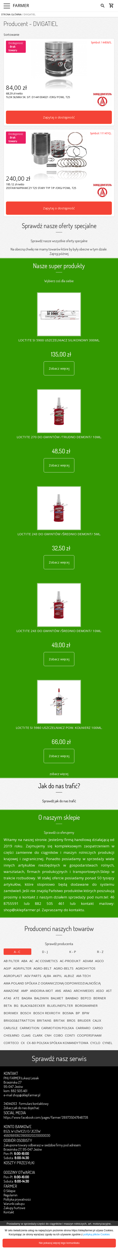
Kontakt (9, 1212)
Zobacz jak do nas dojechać (21, 1108)
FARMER (21, 5)
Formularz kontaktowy (34, 1103)
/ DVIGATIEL (29, 14)
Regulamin (10, 1195)
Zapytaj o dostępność (59, 117)
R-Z (100, 952)
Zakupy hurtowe (14, 1208)
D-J (45, 952)
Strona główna (11, 14)
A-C (17, 952)
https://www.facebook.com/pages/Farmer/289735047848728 (46, 1117)
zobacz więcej (59, 773)
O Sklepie (9, 1191)
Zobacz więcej (59, 368)
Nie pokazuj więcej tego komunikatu (59, 1242)
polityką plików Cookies (96, 1234)
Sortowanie (11, 35)
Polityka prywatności (17, 1199)
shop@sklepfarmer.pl (26, 1095)
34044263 (10, 1103)
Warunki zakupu (14, 1203)
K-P (73, 952)
